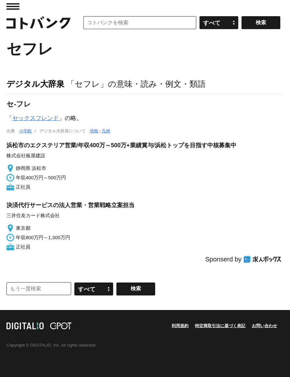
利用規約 (180, 325)
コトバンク (38, 22)
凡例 (106, 130)
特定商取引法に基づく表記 (220, 325)
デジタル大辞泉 (35, 83)
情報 (94, 130)
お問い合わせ (264, 325)
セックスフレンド (35, 118)
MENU (12, 6)
